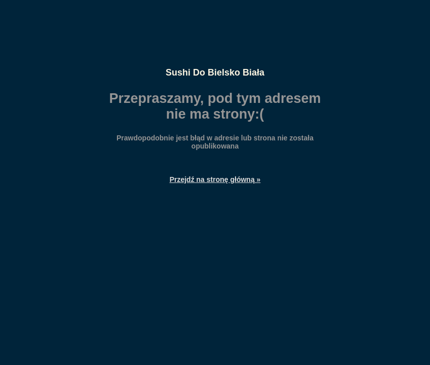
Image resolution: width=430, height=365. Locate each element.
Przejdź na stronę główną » (215, 179)
